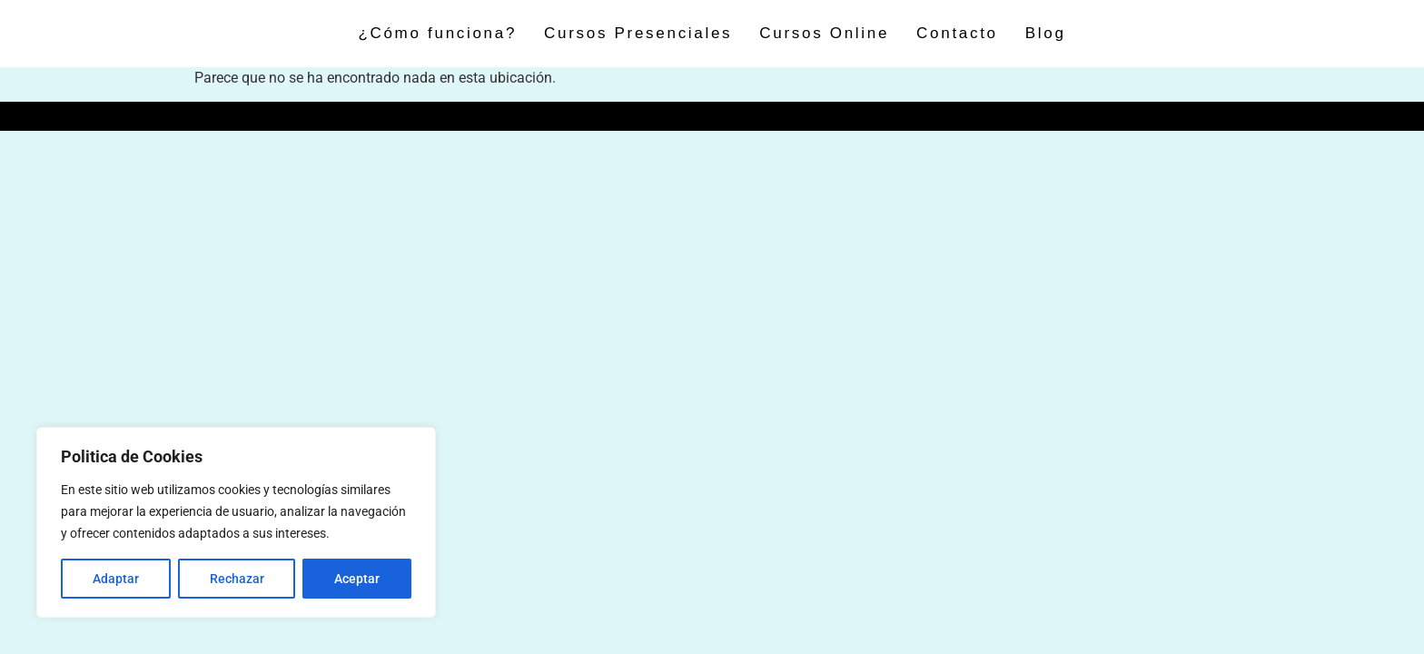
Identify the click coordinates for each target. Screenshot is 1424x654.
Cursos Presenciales (638, 33)
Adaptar (116, 578)
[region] (236, 522)
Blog (1045, 33)
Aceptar (357, 578)
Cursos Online (824, 33)
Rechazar (237, 578)
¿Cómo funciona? (437, 33)
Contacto (957, 33)
